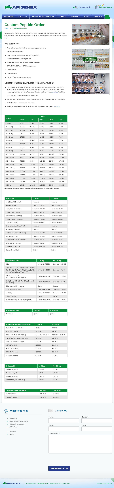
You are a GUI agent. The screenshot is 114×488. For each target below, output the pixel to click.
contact (98, 16)
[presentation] (66, 459)
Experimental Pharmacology (19, 421)
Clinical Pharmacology (17, 424)
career (62, 16)
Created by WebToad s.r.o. (104, 483)
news (86, 16)
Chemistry (13, 418)
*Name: (50, 417)
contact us (54, 92)
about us (22, 16)
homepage (9, 16)
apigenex (21, 7)
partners (75, 16)
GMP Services (14, 427)
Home (6, 28)
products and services (43, 16)
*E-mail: (50, 425)
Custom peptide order (105, 7)
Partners (13, 432)
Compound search (84, 7)
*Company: (84, 417)
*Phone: (84, 425)
